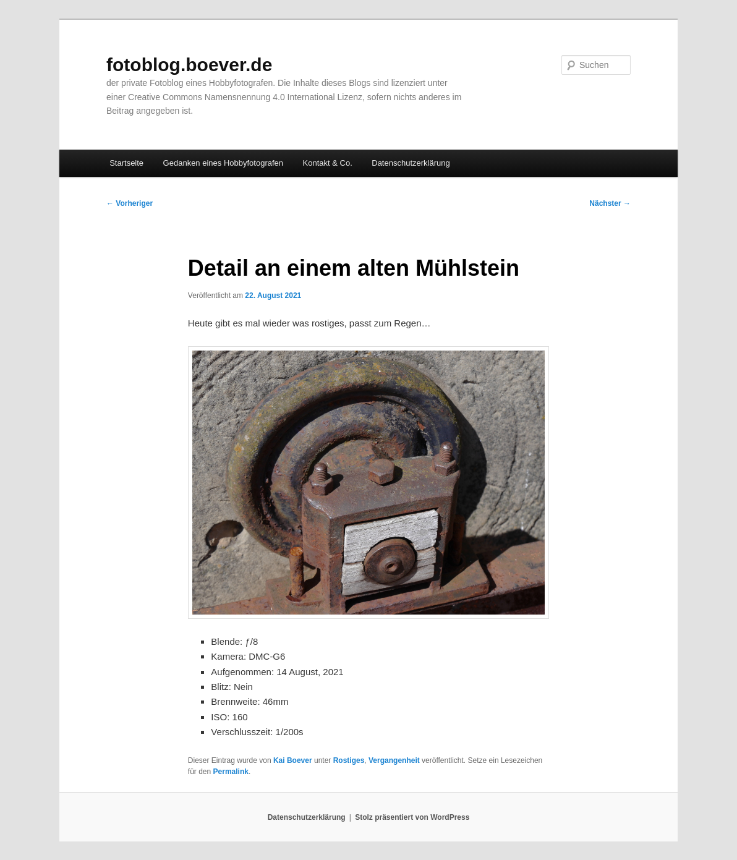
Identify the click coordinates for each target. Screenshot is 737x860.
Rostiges (349, 760)
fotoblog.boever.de (189, 64)
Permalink (231, 771)
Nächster (610, 203)
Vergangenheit (394, 760)
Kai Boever (292, 760)
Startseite (126, 163)
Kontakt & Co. (327, 163)
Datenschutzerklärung (410, 163)
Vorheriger (129, 203)
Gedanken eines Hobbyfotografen (223, 163)
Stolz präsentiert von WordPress (412, 817)
